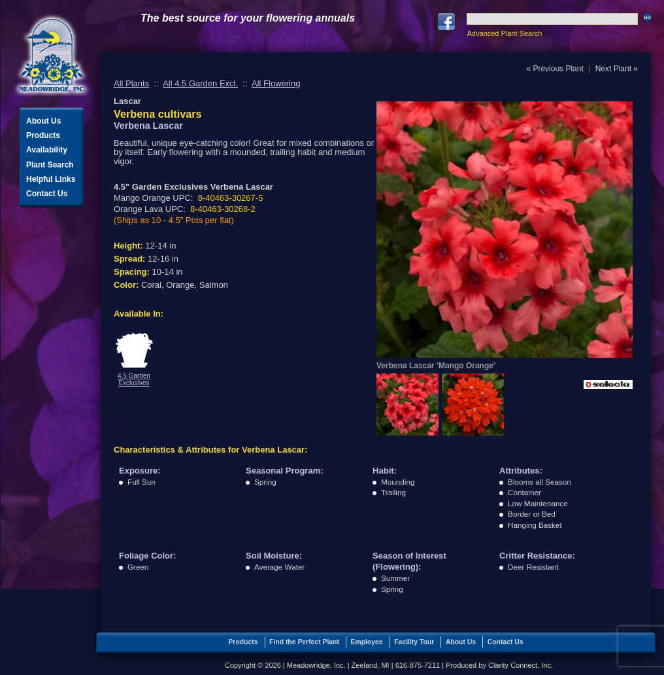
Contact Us (46, 193)
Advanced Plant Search (504, 33)
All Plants (131, 83)
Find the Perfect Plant (304, 642)
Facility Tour (414, 642)
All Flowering (276, 83)
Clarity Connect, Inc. (520, 665)
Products (43, 135)
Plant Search (50, 164)
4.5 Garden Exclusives (134, 379)
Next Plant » (616, 68)
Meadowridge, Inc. (52, 55)
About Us (43, 121)
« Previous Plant (554, 68)
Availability (46, 149)
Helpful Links (50, 179)
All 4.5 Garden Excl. (200, 83)
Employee (367, 642)
